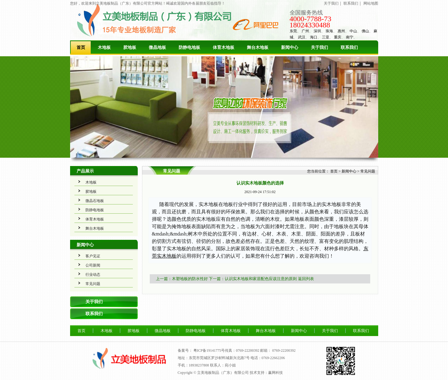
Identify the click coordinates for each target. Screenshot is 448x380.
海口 (313, 37)
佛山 (365, 31)
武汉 (301, 37)
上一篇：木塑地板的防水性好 (182, 278)
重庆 (337, 37)
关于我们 (331, 3)
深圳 (317, 31)
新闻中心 (289, 47)
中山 (353, 31)
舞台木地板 (257, 47)
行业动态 (92, 274)
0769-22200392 (283, 350)
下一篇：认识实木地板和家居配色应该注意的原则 (253, 278)
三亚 (325, 37)
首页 (81, 47)
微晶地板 (157, 47)
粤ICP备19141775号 (209, 350)
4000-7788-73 (310, 19)
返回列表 (306, 278)
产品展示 (85, 171)
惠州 (341, 31)
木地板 (104, 47)
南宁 (349, 37)
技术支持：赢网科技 (266, 372)
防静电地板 (189, 47)
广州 (305, 31)
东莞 (293, 31)
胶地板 (129, 47)
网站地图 (370, 3)
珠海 (329, 31)
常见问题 (92, 284)
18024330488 (310, 25)
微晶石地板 (94, 201)
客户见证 (92, 256)
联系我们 (350, 3)
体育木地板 (223, 47)
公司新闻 (92, 265)
